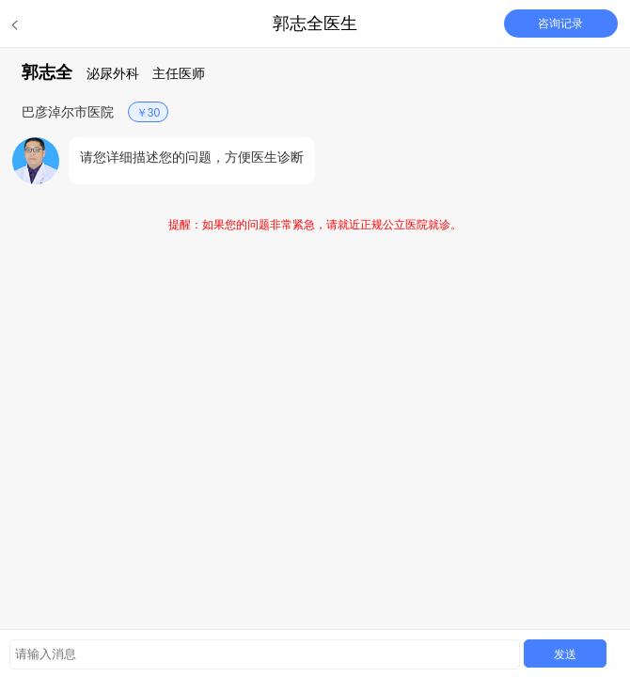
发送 (565, 654)
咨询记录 (560, 23)
